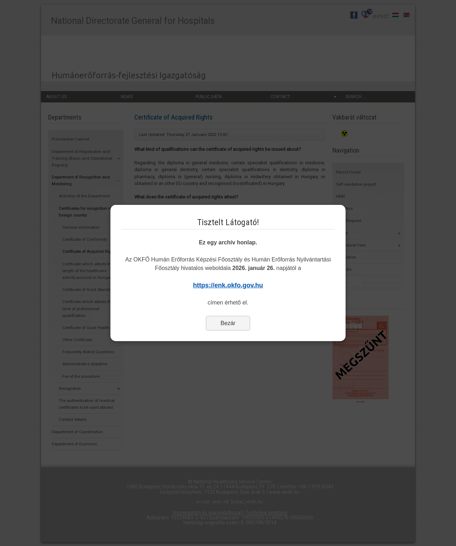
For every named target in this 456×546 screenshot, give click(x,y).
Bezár (228, 323)
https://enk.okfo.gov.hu (228, 285)
